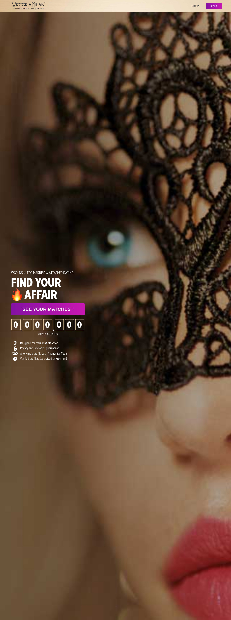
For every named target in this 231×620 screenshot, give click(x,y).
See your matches (48, 309)
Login (214, 5)
